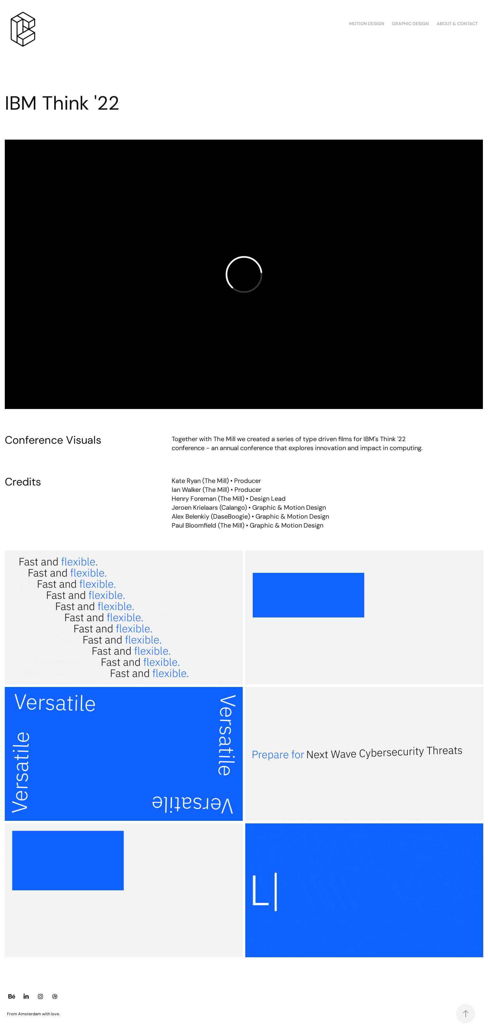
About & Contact (457, 23)
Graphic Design (410, 23)
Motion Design (366, 23)
